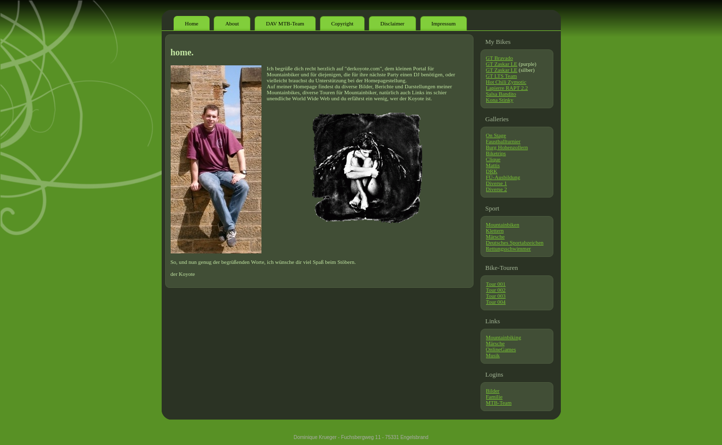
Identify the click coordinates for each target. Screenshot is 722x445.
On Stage (496, 135)
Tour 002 (496, 290)
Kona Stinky (499, 100)
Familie (494, 397)
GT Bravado (499, 58)
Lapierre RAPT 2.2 (507, 88)
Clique (493, 159)
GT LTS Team (501, 76)
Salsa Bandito (501, 94)
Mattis (493, 165)
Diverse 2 (496, 189)
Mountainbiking (503, 337)
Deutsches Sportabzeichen (515, 242)
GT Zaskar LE (501, 64)
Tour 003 (496, 296)
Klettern (495, 230)
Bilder (493, 391)
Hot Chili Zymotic (506, 82)
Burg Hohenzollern (507, 147)
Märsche (495, 236)
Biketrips (496, 153)
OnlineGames (501, 349)
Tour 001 (496, 284)
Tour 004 (496, 302)
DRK (491, 171)
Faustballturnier (503, 141)
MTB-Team (499, 403)
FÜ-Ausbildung (503, 177)
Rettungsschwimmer (508, 248)
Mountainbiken (502, 224)
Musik (493, 355)
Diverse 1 (496, 183)
